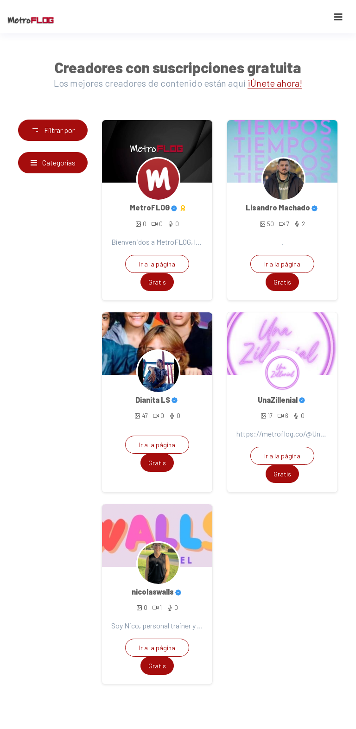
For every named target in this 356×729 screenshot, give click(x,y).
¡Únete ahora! (275, 83)
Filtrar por (53, 130)
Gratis (157, 282)
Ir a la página (157, 264)
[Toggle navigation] (338, 17)
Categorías (53, 162)
